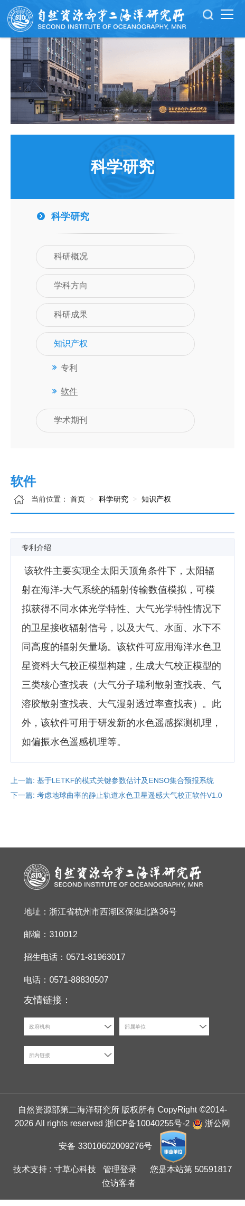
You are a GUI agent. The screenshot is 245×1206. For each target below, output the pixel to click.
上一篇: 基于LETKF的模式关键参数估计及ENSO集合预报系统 (112, 787)
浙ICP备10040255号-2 (147, 1129)
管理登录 (120, 1175)
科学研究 (112, 505)
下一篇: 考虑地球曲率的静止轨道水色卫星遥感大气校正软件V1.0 (116, 801)
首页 (77, 505)
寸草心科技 (75, 1175)
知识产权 (155, 505)
